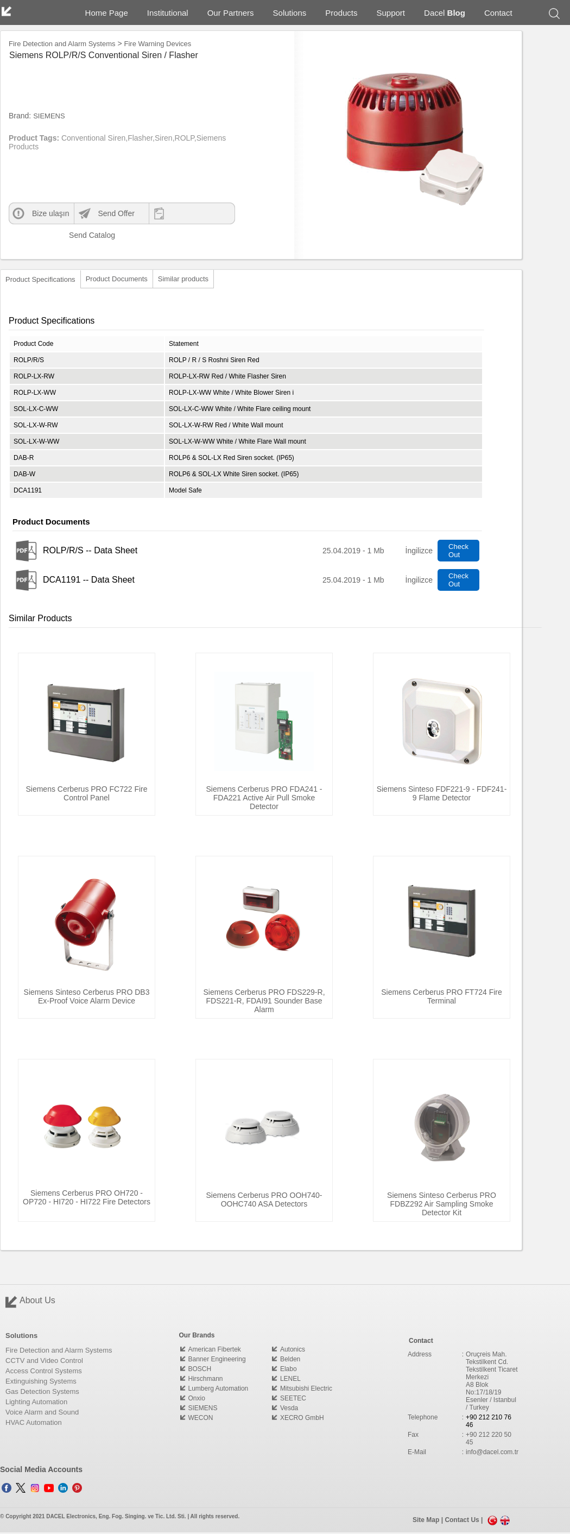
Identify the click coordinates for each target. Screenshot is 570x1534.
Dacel (444, 12)
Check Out (458, 550)
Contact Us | (464, 1520)
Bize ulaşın (50, 213)
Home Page (106, 12)
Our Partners (230, 12)
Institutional (167, 12)
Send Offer (116, 213)
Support (391, 12)
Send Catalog (83, 235)
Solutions (290, 12)
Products (341, 12)
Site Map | (429, 1520)
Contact (498, 12)
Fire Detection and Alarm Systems (62, 44)
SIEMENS (49, 116)
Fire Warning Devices (158, 44)
